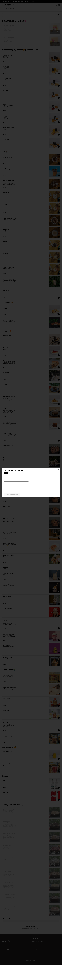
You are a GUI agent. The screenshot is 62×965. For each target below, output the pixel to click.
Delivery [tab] (23, 476)
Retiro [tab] (38, 476)
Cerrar (31, 492)
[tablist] (31, 476)
